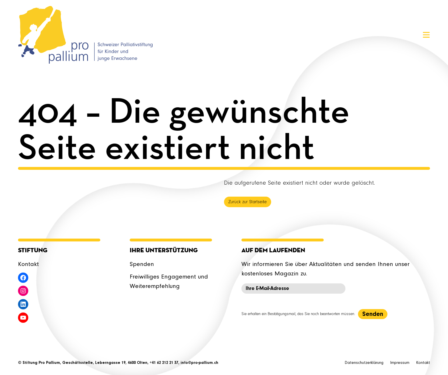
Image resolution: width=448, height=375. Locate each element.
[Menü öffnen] (426, 34)
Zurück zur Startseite (247, 202)
